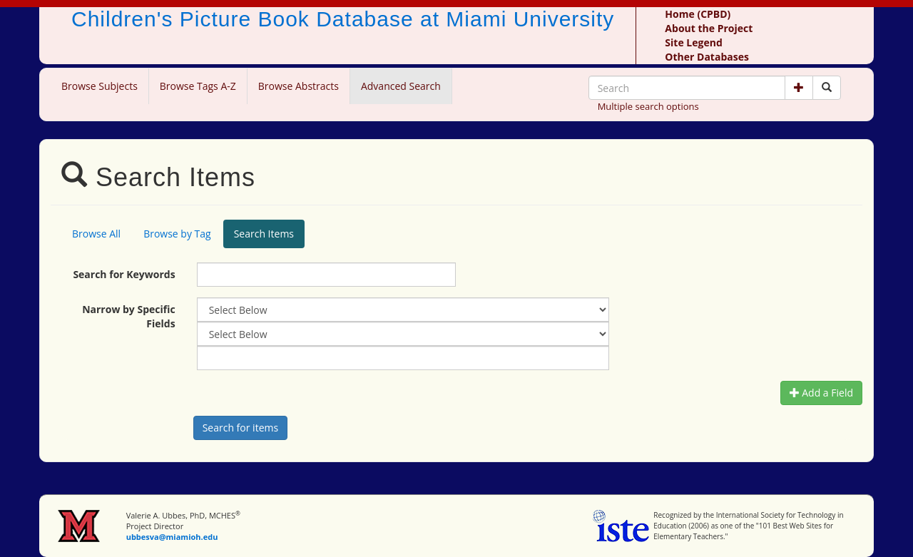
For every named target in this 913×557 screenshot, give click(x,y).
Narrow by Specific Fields (128, 316)
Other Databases (707, 56)
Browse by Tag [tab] (177, 233)
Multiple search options (648, 106)
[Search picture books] (826, 88)
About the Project (709, 28)
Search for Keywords (124, 274)
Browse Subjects (99, 86)
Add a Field (821, 392)
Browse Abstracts (298, 86)
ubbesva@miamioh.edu (172, 536)
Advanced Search (401, 86)
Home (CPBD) (697, 14)
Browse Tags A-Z (198, 86)
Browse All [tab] (96, 233)
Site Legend (693, 42)
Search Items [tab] (264, 233)
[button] (799, 88)
